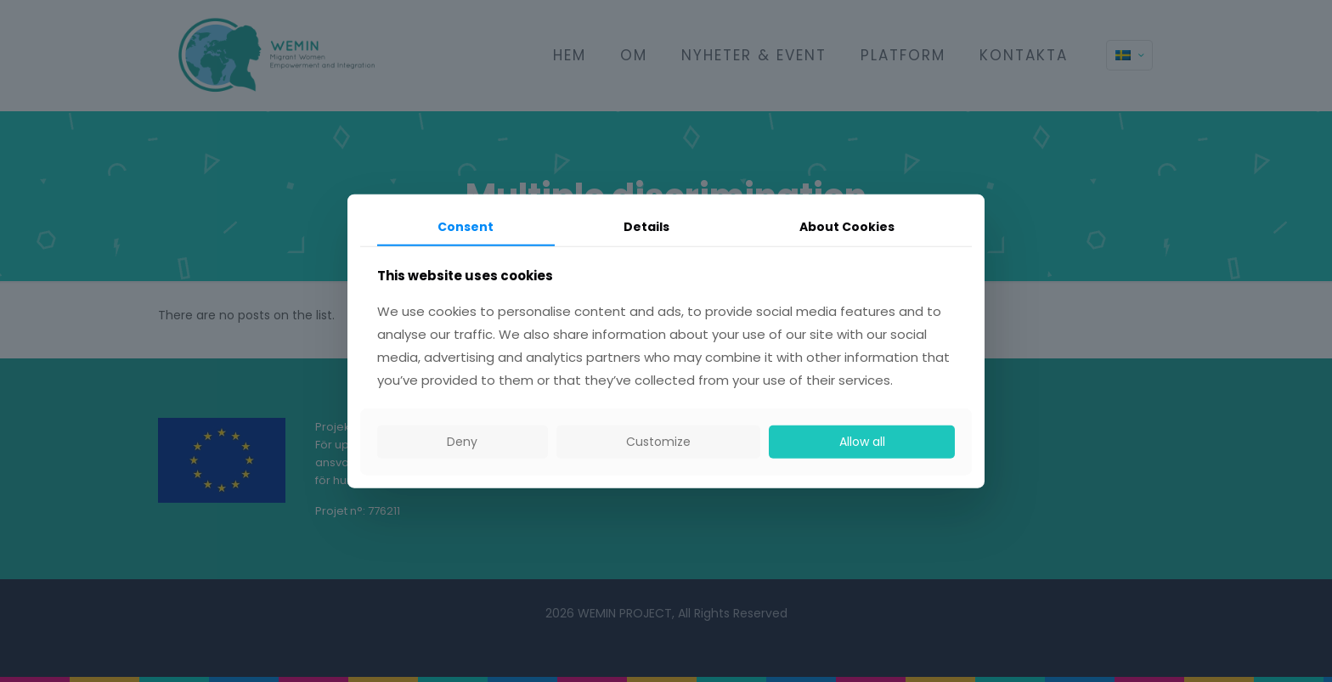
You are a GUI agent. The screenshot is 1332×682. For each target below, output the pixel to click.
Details (646, 225)
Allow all (862, 441)
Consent (465, 225)
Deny (462, 441)
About (847, 225)
